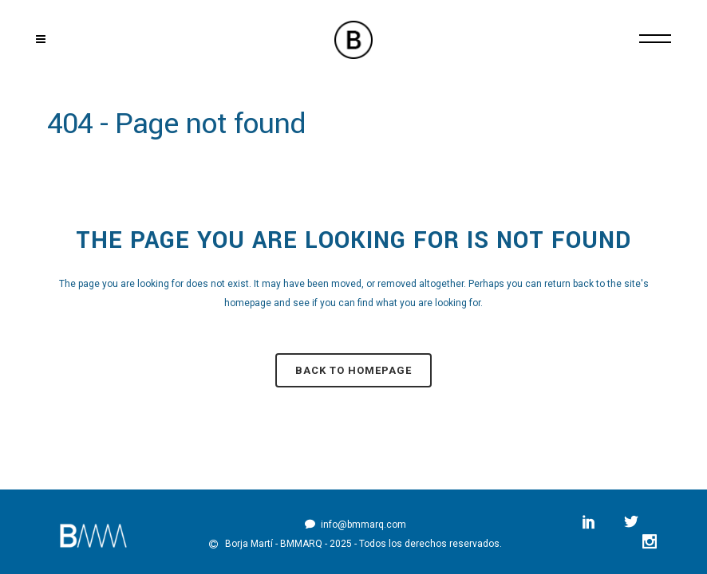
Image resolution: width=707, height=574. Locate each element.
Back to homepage (353, 370)
